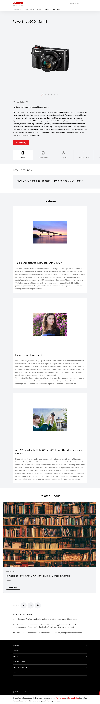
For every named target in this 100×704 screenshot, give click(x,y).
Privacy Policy (73, 698)
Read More (13, 587)
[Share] (23, 605)
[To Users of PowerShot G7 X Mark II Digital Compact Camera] (49, 547)
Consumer (72, 4)
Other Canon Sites (21, 692)
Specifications (43, 157)
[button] (42, 95)
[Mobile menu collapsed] (86, 3)
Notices (8, 580)
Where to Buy (21, 143)
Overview (22, 157)
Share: (16, 605)
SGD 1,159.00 (22, 102)
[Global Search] (82, 4)
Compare (63, 157)
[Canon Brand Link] (18, 4)
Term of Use (60, 698)
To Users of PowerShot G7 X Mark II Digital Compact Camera (38, 575)
